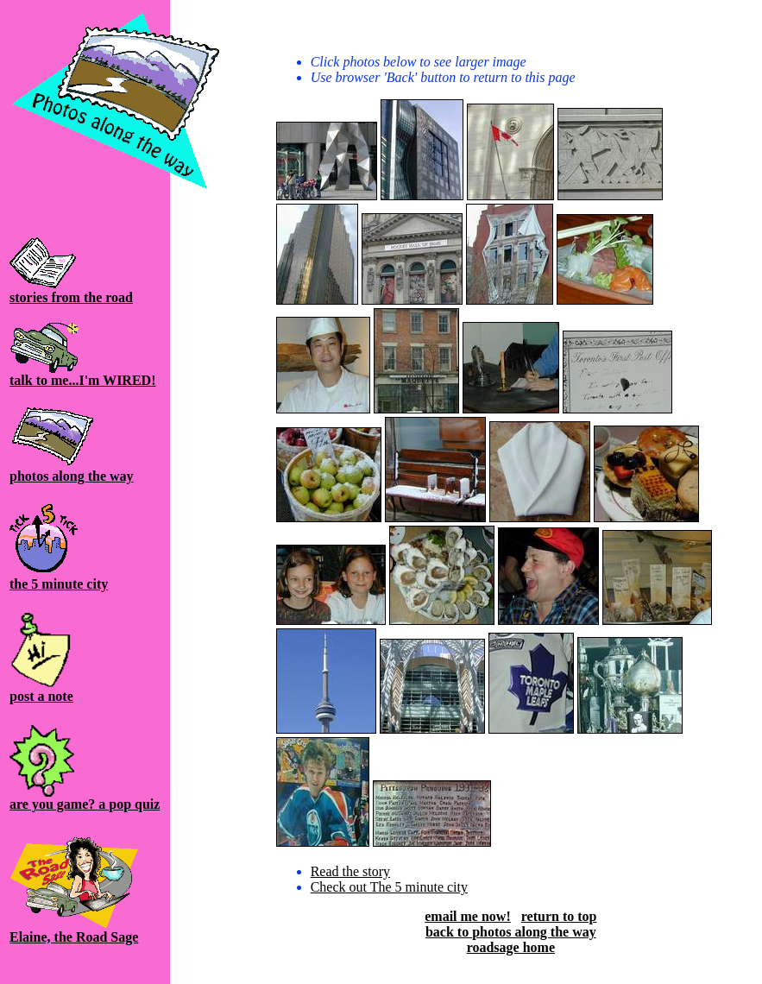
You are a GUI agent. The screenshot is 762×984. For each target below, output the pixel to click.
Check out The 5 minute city (389, 887)
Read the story (350, 871)
